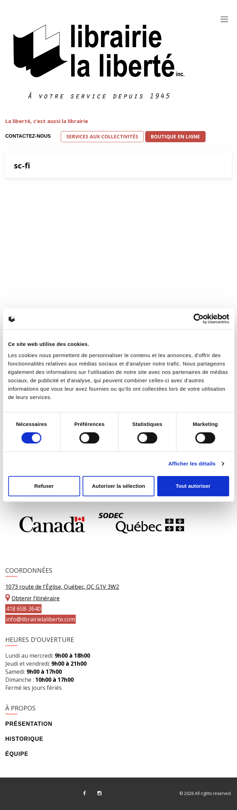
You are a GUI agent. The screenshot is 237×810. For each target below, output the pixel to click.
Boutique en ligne (175, 136)
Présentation (28, 724)
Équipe (16, 754)
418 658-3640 (23, 609)
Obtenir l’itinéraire (36, 598)
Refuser (44, 486)
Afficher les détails (191, 464)
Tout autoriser (193, 486)
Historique (24, 739)
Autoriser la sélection (118, 486)
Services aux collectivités (102, 136)
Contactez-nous (28, 136)
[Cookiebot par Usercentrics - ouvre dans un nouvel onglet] (198, 318)
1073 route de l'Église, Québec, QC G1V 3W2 (62, 587)
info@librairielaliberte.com (40, 619)
